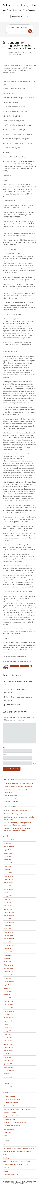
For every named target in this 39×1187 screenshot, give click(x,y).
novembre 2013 (9, 1011)
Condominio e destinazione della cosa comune (18, 683)
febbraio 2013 (8, 1041)
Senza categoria (9, 1129)
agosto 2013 (8, 1021)
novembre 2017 (9, 883)
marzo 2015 (8, 962)
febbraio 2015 (8, 965)
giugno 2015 (8, 952)
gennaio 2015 (8, 968)
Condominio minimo (12, 705)
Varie (5, 1135)
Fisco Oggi (6, 1158)
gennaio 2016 (8, 935)
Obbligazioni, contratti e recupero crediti (17, 1109)
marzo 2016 (8, 929)
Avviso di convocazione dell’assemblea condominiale (18, 698)
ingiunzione (25, 666)
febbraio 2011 (8, 1060)
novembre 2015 (9, 939)
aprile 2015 (7, 958)
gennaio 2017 (8, 909)
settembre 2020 (9, 846)
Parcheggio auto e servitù (20, 810)
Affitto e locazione (9, 1096)
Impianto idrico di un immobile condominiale (15, 691)
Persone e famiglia (10, 1112)
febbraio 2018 (8, 876)
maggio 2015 (8, 955)
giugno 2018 (8, 863)
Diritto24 (5, 1155)
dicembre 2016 (9, 912)
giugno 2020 (8, 853)
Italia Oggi (6, 1171)
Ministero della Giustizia (10, 1174)
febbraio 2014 (8, 1001)
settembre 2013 (9, 1018)
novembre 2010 (9, 1070)
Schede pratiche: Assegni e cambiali (15, 1122)
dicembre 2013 (9, 1008)
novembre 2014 (9, 975)
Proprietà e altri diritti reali (12, 1116)
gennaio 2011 (8, 1064)
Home (10, 52)
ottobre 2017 (8, 886)
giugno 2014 (8, 988)
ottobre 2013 (8, 1014)
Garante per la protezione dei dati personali (16, 1161)
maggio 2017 (8, 896)
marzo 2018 (8, 873)
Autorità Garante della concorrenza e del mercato (18, 1148)
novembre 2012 (9, 1051)
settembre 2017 (9, 889)
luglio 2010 (7, 1084)
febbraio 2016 (8, 932)
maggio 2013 (8, 1031)
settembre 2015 (9, 945)
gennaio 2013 (8, 1044)
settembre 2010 (9, 1077)
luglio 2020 (7, 850)
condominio (14, 666)
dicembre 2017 (9, 879)
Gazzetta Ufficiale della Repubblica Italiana (16, 1164)
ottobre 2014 (8, 978)
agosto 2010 (8, 1080)
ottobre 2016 (8, 919)
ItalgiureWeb (7, 1168)
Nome (5, 747)
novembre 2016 (9, 916)
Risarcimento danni (10, 1119)
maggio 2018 (8, 866)
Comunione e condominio (22, 52)
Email (5, 754)
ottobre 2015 (8, 942)
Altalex (5, 1145)
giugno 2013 (8, 1027)
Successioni (7, 1132)
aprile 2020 (7, 860)
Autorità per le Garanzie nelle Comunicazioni (17, 1151)
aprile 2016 (7, 925)
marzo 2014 (8, 998)
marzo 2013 (8, 1037)
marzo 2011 (8, 1057)
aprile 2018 (7, 869)
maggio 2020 (8, 856)
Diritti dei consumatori (11, 1103)
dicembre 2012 (9, 1047)
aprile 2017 (7, 899)
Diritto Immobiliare (14, 54)
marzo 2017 (8, 902)
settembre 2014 (9, 981)
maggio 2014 (8, 991)
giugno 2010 (8, 1087)
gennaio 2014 (8, 1004)
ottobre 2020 (8, 843)
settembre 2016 (9, 922)
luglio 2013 (7, 1024)
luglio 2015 (7, 948)
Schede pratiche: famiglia (12, 1126)
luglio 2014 (7, 985)
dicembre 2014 (9, 971)
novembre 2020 (9, 840)
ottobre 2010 (8, 1074)
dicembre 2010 (9, 1067)
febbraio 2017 (8, 906)
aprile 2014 (7, 995)
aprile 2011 (7, 1054)
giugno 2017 (8, 892)
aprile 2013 (7, 1034)
